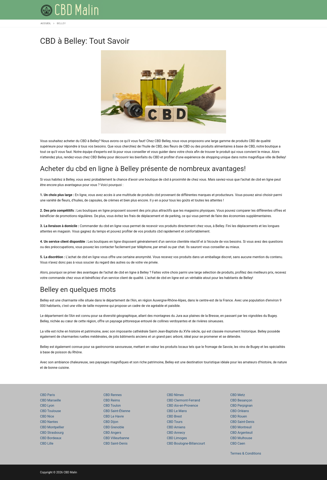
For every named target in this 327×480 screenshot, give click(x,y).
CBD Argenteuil (241, 433)
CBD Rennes (112, 395)
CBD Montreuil (241, 427)
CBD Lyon (47, 406)
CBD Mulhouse (241, 438)
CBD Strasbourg (52, 433)
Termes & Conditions (245, 453)
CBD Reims (111, 400)
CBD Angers (112, 433)
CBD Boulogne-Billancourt (186, 443)
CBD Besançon (241, 400)
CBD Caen (237, 443)
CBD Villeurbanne (116, 438)
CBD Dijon (110, 422)
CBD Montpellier (52, 427)
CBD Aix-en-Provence (182, 406)
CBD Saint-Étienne (116, 411)
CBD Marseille (50, 400)
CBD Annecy (176, 433)
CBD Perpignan (241, 406)
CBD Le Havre (113, 416)
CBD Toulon (112, 406)
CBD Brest (174, 416)
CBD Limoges (177, 438)
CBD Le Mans (177, 411)
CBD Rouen (238, 416)
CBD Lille (46, 443)
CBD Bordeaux (50, 438)
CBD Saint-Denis (115, 443)
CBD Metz (237, 395)
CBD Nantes (49, 422)
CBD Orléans (239, 411)
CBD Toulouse (50, 411)
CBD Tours (174, 422)
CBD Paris (47, 395)
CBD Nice (47, 416)
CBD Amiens (176, 427)
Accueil (46, 23)
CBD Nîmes (175, 395)
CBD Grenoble (113, 427)
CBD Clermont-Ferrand (183, 400)
